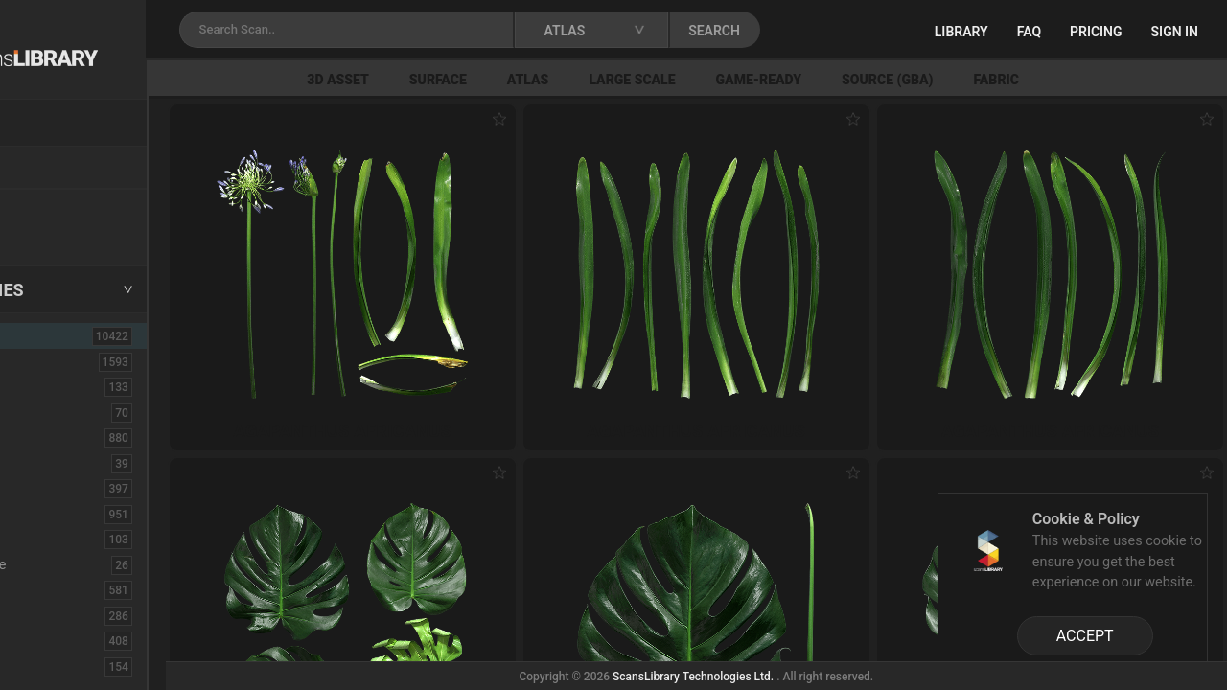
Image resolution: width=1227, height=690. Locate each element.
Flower (46, 640)
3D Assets (57, 361)
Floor (41, 615)
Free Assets (63, 233)
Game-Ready (866, 79)
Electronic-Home (78, 564)
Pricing (1096, 31)
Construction (66, 513)
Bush (41, 437)
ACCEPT (1085, 636)
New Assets (63, 208)
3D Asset (446, 79)
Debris (45, 538)
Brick (41, 412)
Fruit (39, 666)
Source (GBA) (994, 79)
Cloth (41, 463)
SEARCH (842, 30)
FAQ (1029, 31)
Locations (56, 168)
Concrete (53, 487)
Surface (545, 79)
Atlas (635, 79)
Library (961, 31)
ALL (40, 335)
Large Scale (740, 79)
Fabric (1103, 79)
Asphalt (49, 386)
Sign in (1174, 31)
